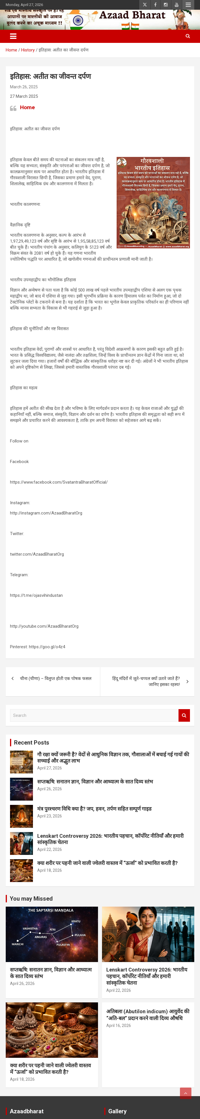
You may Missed (31, 898)
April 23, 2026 (49, 816)
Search (184, 715)
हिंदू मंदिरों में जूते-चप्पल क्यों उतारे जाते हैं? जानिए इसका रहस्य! (146, 681)
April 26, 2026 (49, 789)
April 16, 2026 (118, 1025)
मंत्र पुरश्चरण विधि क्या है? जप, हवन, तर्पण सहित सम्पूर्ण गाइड (94, 809)
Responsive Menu (188, 5)
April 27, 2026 (49, 768)
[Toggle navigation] (13, 36)
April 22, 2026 (49, 849)
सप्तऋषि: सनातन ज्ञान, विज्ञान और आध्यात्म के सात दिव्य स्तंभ (95, 782)
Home (27, 107)
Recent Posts (31, 742)
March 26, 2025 (24, 87)
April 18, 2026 (49, 870)
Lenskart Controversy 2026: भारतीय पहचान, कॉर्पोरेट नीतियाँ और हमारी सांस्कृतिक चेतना (146, 976)
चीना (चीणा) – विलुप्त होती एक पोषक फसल (55, 678)
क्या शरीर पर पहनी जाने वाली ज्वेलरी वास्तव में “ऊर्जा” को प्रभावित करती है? (107, 863)
